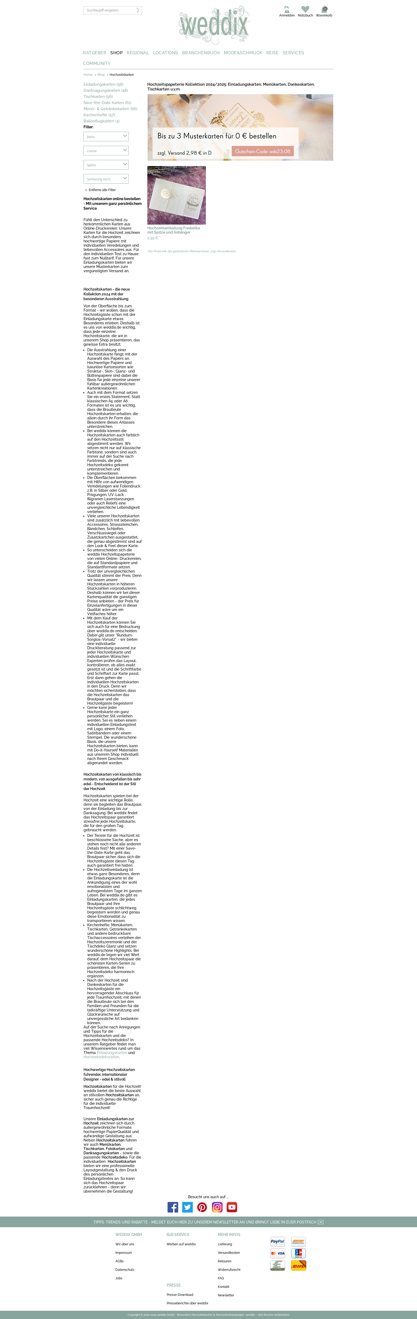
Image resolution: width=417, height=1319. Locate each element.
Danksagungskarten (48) (106, 90)
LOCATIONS (165, 52)
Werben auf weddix (181, 1244)
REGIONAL (138, 52)
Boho (91, 137)
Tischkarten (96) (98, 96)
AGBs (119, 1261)
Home (88, 75)
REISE (272, 52)
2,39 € (154, 238)
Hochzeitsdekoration (101, 1057)
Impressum (123, 1253)
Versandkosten (229, 1253)
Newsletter (226, 1295)
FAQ (221, 1278)
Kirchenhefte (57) (99, 115)
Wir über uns (124, 1244)
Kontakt (223, 1287)
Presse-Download (180, 1295)
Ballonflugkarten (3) (101, 121)
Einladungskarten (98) (103, 84)
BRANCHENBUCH (201, 52)
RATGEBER (94, 52)
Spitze (91, 165)
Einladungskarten (112, 1053)
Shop (101, 75)
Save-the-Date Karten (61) (107, 102)
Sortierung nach (98, 179)
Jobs (118, 1278)
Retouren (224, 1261)
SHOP (116, 52)
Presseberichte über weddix (187, 1303)
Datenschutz (124, 1270)
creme (92, 151)
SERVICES (293, 52)
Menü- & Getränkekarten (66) (110, 108)
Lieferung (225, 1244)
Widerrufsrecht (229, 1270)
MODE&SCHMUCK (243, 52)
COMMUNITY (97, 63)
